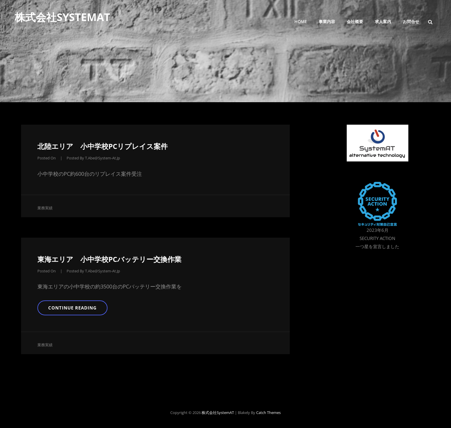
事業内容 (327, 21)
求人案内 (383, 21)
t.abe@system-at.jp (102, 158)
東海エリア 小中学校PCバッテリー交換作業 (109, 259)
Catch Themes (268, 412)
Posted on (46, 158)
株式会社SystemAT (62, 17)
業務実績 (45, 207)
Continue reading (77, 310)
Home (300, 21)
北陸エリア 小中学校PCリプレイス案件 (102, 146)
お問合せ (411, 21)
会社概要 (355, 21)
